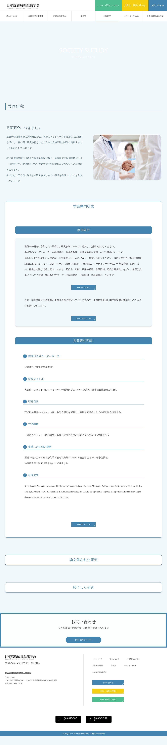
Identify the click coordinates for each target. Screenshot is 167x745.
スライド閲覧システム (108, 5)
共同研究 (107, 16)
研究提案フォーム (84, 288)
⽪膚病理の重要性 (35, 16)
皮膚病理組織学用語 (155, 16)
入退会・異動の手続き (135, 5)
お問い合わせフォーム (83, 645)
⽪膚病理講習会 (59, 16)
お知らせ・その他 (131, 16)
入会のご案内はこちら (84, 320)
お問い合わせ (157, 5)
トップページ (98, 665)
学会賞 (83, 16)
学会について (11, 16)
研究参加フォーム (84, 528)
